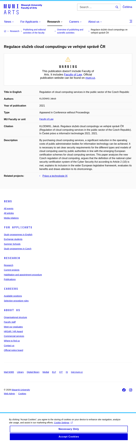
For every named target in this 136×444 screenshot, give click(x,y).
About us (12, 310)
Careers (11, 289)
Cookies (22, 393)
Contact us (9, 345)
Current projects (11, 270)
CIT (61, 372)
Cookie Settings (63, 425)
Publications (10, 279)
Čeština (127, 7)
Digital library (33, 372)
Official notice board (13, 350)
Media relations (11, 218)
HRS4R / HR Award (13, 331)
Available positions (13, 296)
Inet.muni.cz (77, 372)
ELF (54, 372)
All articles (9, 213)
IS (67, 372)
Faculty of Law (73, 74)
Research (12, 258)
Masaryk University (21, 389)
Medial (45, 372)
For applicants (18, 227)
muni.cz (90, 77)
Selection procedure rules (16, 301)
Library (20, 372)
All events (8, 208)
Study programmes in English (18, 234)
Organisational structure (15, 317)
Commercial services (14, 336)
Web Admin (9, 393)
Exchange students (13, 239)
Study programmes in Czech (17, 248)
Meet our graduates (13, 327)
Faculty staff (10, 322)
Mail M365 (9, 372)
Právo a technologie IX (55, 176)
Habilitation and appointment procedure (23, 274)
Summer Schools (12, 244)
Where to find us (12, 341)
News (8, 201)
